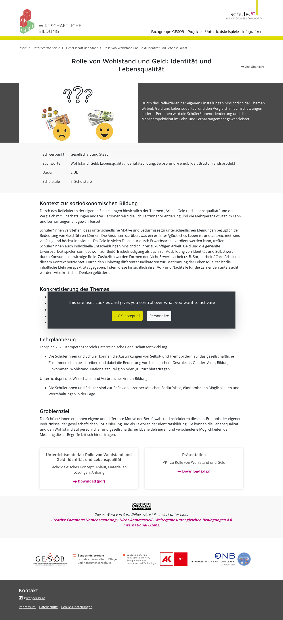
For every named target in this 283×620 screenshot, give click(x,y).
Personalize (159, 315)
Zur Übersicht (252, 66)
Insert (23, 48)
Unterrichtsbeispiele (222, 31)
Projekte (195, 31)
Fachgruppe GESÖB (167, 31)
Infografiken (252, 31)
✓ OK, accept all (127, 315)
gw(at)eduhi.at (34, 598)
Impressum (27, 607)
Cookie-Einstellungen (76, 607)
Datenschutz (48, 607)
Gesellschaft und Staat (82, 48)
